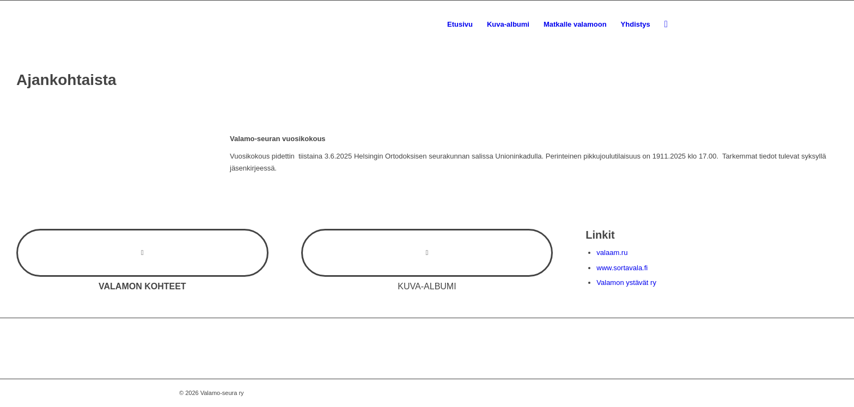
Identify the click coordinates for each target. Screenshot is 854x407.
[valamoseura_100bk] (209, 24)
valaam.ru (611, 252)
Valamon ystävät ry (626, 282)
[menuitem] (460, 24)
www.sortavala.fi (622, 268)
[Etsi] (666, 24)
